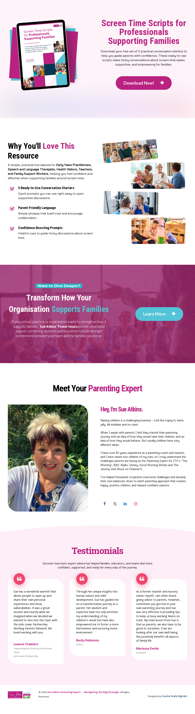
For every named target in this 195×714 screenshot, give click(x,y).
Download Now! (143, 83)
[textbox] (143, 409)
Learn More (159, 314)
